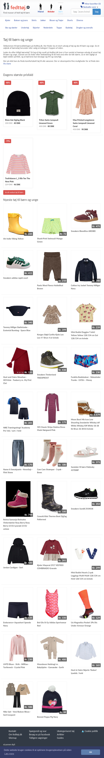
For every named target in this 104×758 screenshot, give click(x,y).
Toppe (59, 27)
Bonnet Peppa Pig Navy (47, 717)
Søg (96, 11)
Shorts (70, 20)
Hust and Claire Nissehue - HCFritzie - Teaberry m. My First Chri (17, 380)
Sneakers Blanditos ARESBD (83, 231)
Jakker (43, 20)
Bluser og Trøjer (56, 20)
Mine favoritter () (91, 3)
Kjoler (7, 20)
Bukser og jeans (21, 20)
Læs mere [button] (9, 754)
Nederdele (48, 27)
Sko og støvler (11, 27)
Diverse (80, 20)
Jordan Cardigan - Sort (13, 567)
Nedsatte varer (89, 7)
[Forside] (16, 6)
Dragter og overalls (84, 27)
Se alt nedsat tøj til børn (14, 192)
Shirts (34, 20)
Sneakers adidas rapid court (15, 278)
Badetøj (69, 27)
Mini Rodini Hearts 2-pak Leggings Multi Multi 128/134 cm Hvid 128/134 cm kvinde (85, 575)
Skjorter (36, 27)
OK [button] (90, 752)
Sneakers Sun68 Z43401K (82, 508)
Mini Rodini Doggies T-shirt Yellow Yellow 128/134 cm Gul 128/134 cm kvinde (84, 335)
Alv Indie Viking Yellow (13, 238)
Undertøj (25, 27)
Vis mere (7, 63)
